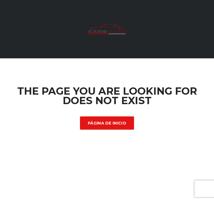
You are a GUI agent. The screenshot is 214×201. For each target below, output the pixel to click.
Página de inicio (107, 123)
